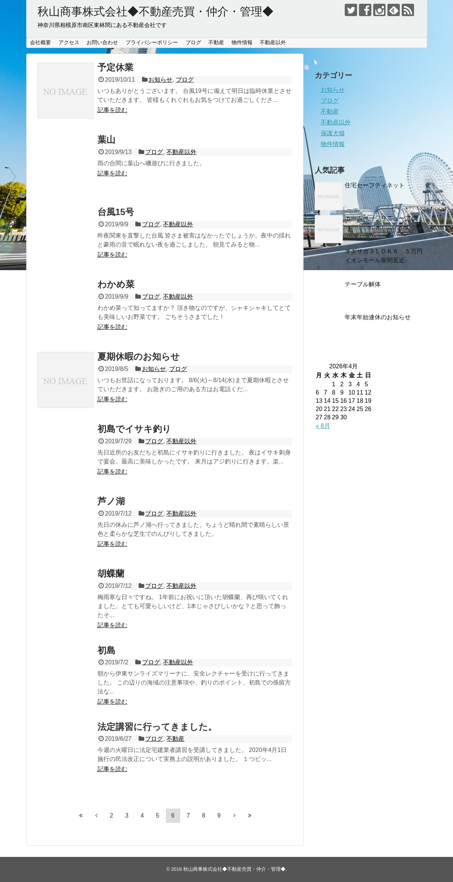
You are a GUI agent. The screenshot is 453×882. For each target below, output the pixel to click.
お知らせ (160, 79)
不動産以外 (273, 42)
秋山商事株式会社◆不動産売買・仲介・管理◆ (155, 11)
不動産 (216, 42)
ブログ (193, 42)
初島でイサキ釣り (134, 429)
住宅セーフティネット (375, 185)
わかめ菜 (116, 284)
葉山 (106, 140)
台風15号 (116, 212)
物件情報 (242, 42)
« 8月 (323, 426)
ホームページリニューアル (381, 218)
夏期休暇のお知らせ (138, 356)
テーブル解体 (363, 284)
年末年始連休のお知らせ (378, 317)
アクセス (68, 42)
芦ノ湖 (111, 501)
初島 (106, 650)
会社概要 (40, 42)
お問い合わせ (102, 42)
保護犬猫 (333, 133)
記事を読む (112, 110)
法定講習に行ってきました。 (157, 727)
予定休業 (115, 67)
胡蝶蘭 (110, 573)
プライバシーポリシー (152, 42)
